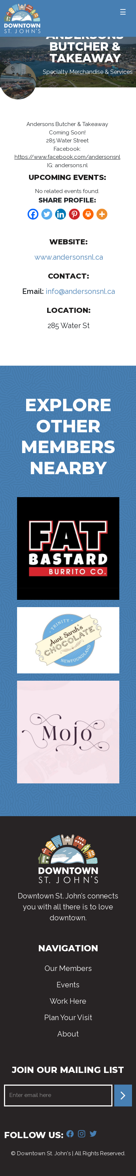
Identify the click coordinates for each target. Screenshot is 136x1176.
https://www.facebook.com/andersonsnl (67, 157)
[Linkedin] (60, 214)
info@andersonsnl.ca (79, 291)
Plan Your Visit (68, 1017)
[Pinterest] (74, 214)
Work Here (68, 1001)
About (68, 1034)
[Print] (88, 214)
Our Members (68, 968)
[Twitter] (47, 214)
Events (68, 984)
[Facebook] (33, 214)
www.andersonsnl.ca (68, 257)
